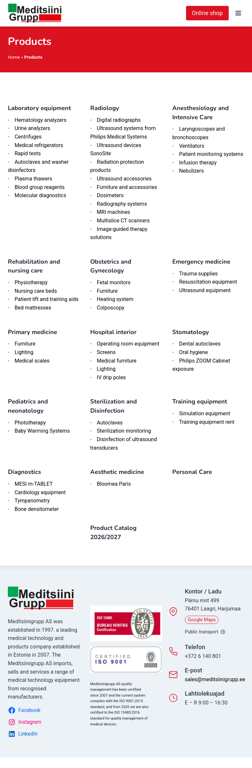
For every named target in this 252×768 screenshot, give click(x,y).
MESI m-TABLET (33, 484)
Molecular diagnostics (40, 195)
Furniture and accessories (127, 187)
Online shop (207, 12)
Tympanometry (32, 500)
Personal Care (192, 472)
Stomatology (190, 332)
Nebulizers (191, 171)
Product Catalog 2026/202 (113, 532)
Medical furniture (116, 361)
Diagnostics (24, 472)
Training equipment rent (207, 422)
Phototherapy (30, 423)
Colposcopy (110, 308)
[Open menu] (238, 13)
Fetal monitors (114, 282)
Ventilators (191, 146)
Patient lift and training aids (46, 299)
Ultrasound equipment (205, 290)
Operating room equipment (128, 344)
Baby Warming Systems (42, 431)
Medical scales (31, 361)
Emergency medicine (201, 261)
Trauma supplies (198, 274)
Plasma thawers (33, 179)
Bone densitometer (36, 509)
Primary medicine (32, 332)
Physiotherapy (31, 282)
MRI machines (113, 212)
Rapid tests (27, 153)
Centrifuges (27, 137)
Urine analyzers (32, 128)
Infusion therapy (198, 162)
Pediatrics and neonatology (28, 406)
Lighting (23, 352)
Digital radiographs (119, 120)
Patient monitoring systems (211, 154)
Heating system (115, 299)
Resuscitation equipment (208, 282)
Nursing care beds (35, 291)
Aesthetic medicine (117, 472)
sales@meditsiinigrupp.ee (215, 679)
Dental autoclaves (200, 344)
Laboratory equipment (39, 108)
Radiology (104, 108)
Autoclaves (110, 423)
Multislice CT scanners (123, 220)
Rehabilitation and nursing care (34, 266)
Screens (106, 352)
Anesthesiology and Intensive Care (200, 113)
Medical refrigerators (38, 145)
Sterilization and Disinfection (113, 406)
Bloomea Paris (114, 484)
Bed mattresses (32, 308)
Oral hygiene (193, 352)
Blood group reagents (39, 187)
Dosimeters (110, 195)
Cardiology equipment (40, 492)
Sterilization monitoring (124, 431)
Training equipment (199, 401)
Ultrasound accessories (124, 179)
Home (14, 57)
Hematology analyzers (40, 120)
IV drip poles (111, 377)
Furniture (107, 291)
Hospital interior (113, 332)
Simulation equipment (204, 413)
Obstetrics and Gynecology (110, 266)
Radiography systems (122, 204)
